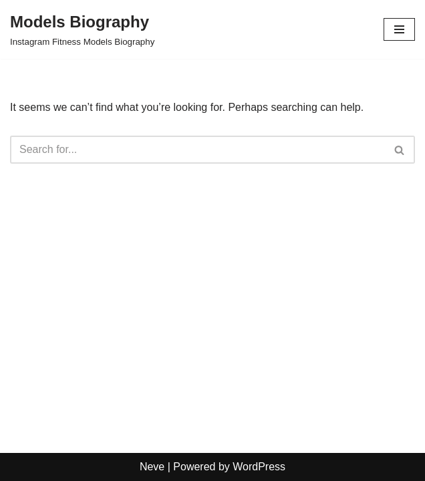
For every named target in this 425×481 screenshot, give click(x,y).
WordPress (259, 466)
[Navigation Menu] (399, 29)
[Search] (197, 150)
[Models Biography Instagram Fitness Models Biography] (82, 29)
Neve (152, 466)
